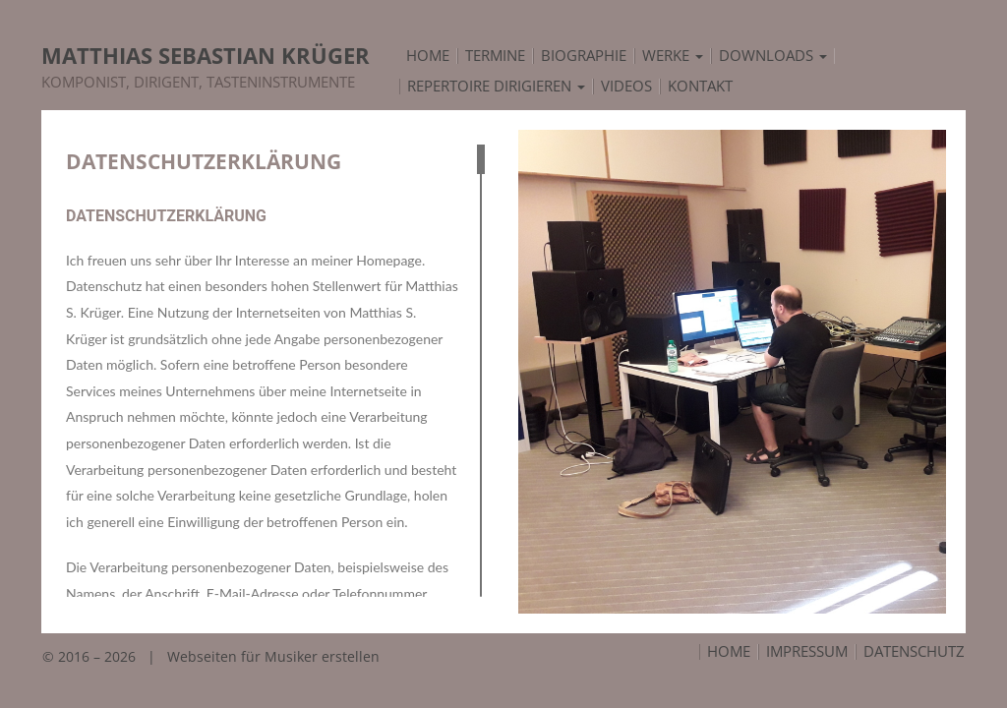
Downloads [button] (773, 56)
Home (728, 652)
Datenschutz (914, 652)
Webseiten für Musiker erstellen (273, 656)
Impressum (807, 652)
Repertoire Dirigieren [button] (496, 86)
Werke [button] (672, 56)
